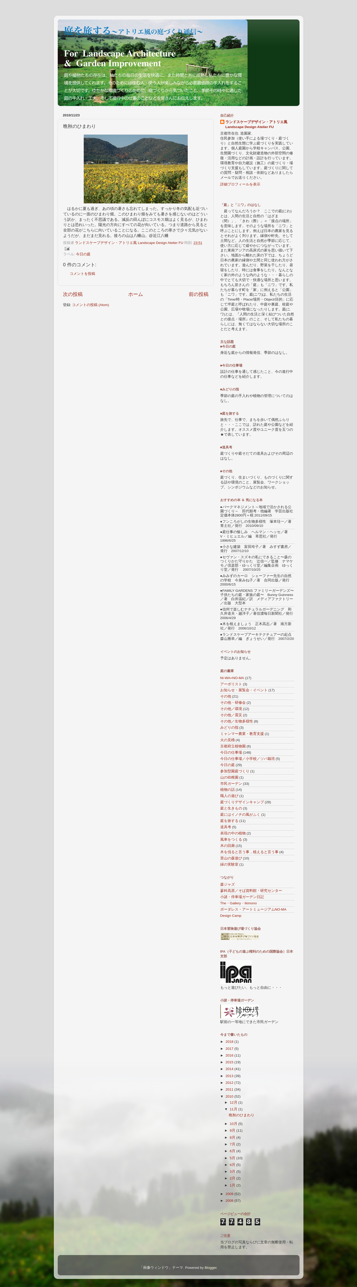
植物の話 (227, 790)
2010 (229, 1096)
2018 (229, 1042)
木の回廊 (227, 846)
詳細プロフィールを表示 (240, 184)
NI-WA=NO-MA (232, 678)
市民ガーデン (231, 784)
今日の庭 (83, 254)
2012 (229, 1083)
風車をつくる (231, 839)
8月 (233, 1137)
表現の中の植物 (233, 833)
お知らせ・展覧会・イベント (244, 690)
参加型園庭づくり (234, 771)
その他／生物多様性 (236, 721)
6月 (233, 1151)
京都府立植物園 (233, 746)
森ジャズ (227, 884)
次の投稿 (73, 294)
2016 (229, 1055)
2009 (229, 1194)
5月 (233, 1158)
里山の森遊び (231, 858)
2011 (229, 1089)
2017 (229, 1049)
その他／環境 (231, 709)
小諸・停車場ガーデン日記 (242, 897)
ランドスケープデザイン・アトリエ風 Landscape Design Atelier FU (256, 124)
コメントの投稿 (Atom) (90, 305)
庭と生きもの (231, 808)
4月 (233, 1165)
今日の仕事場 (231, 752)
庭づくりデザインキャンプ (242, 802)
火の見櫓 (227, 740)
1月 (233, 1185)
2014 (229, 1069)
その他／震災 (231, 715)
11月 (234, 1109)
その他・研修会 (233, 703)
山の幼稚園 (229, 777)
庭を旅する (229, 821)
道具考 (225, 827)
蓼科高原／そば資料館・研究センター (251, 891)
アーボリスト (231, 684)
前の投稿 (199, 294)
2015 (229, 1062)
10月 (234, 1124)
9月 (233, 1130)
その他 (225, 696)
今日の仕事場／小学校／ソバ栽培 (247, 759)
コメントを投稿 (82, 274)
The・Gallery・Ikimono (238, 903)
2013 (229, 1076)
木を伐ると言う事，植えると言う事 (249, 852)
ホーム (135, 294)
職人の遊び (229, 796)
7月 (233, 1144)
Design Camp (231, 916)
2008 (229, 1201)
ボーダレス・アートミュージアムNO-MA (253, 909)
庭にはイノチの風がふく (240, 815)
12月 (234, 1102)
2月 (233, 1178)
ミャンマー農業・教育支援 (242, 734)
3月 (233, 1171)
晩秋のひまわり (241, 1115)
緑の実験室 (229, 864)
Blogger (211, 1268)
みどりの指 (229, 727)
